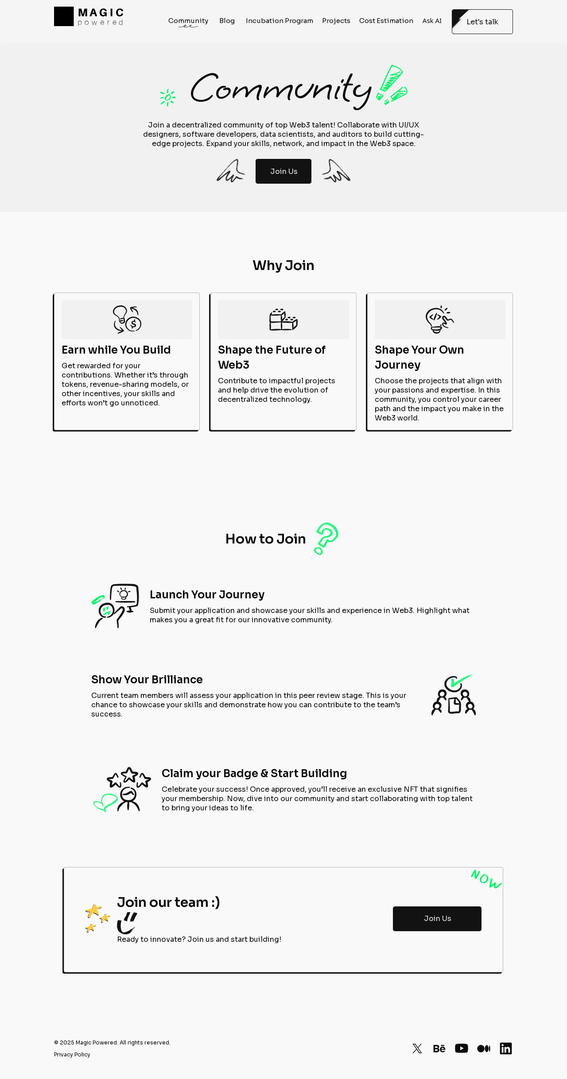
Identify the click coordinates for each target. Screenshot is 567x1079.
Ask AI (432, 21)
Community (188, 21)
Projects (336, 21)
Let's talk (483, 22)
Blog (227, 21)
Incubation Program (279, 21)
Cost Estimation (386, 21)
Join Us (284, 171)
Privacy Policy (72, 1054)
